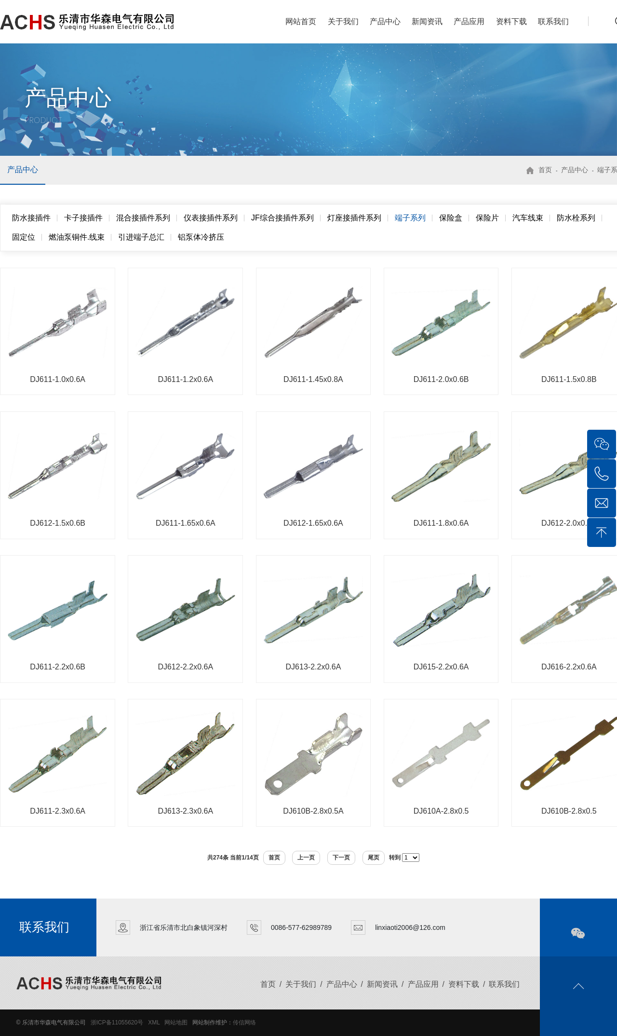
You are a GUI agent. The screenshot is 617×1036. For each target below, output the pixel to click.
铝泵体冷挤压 (201, 237)
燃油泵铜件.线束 (77, 237)
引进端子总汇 (141, 237)
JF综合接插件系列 (282, 218)
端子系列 (410, 218)
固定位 (23, 237)
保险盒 (450, 218)
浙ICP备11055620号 (117, 1022)
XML (154, 1022)
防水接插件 (31, 218)
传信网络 (244, 1022)
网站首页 (300, 21)
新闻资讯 (427, 21)
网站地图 (176, 1022)
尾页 (373, 857)
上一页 (306, 857)
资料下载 (511, 21)
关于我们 (343, 21)
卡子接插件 (83, 218)
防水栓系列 (576, 218)
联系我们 (553, 21)
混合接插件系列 (143, 218)
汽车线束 (527, 218)
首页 (545, 170)
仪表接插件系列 (211, 218)
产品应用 (469, 21)
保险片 (487, 218)
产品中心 (385, 21)
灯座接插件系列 (354, 218)
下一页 (341, 857)
